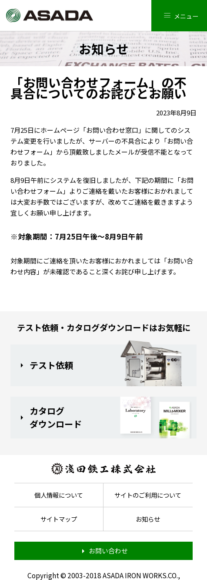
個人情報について (58, 494)
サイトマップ (58, 518)
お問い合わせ (108, 550)
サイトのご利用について (147, 494)
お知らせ (148, 518)
